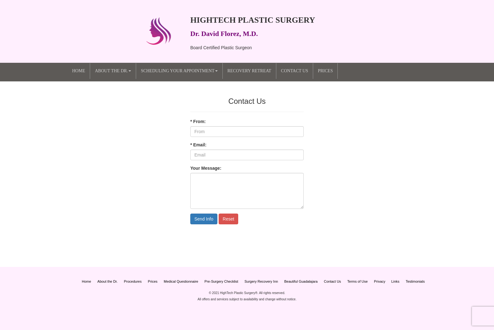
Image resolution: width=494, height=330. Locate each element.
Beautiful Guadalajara (301, 281)
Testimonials (415, 281)
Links (395, 281)
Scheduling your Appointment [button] (179, 70)
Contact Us (294, 70)
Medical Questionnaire (181, 281)
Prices (325, 70)
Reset (228, 218)
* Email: (198, 144)
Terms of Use (357, 281)
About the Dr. (107, 281)
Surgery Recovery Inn (261, 281)
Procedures (132, 281)
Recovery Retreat (249, 70)
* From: (198, 121)
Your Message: (205, 168)
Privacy (380, 281)
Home (78, 70)
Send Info (203, 218)
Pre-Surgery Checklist (221, 281)
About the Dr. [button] (113, 70)
